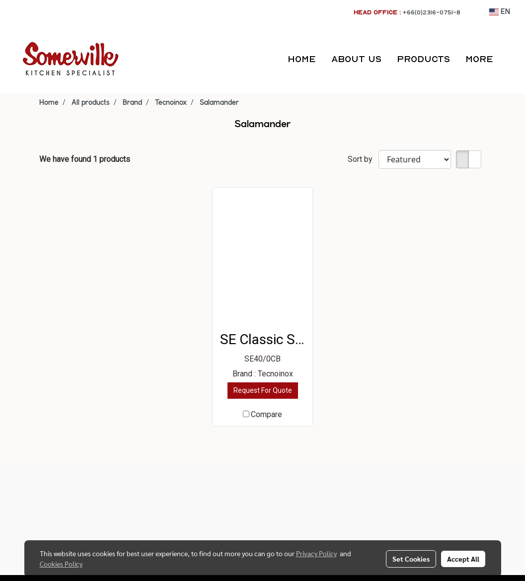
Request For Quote (262, 390)
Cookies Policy (61, 563)
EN (499, 11)
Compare (266, 414)
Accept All (463, 558)
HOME (302, 59)
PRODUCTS (423, 59)
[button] (510, 59)
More (479, 59)
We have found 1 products (84, 159)
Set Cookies (411, 558)
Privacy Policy (316, 553)
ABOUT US (356, 59)
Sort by (363, 159)
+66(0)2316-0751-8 (431, 12)
